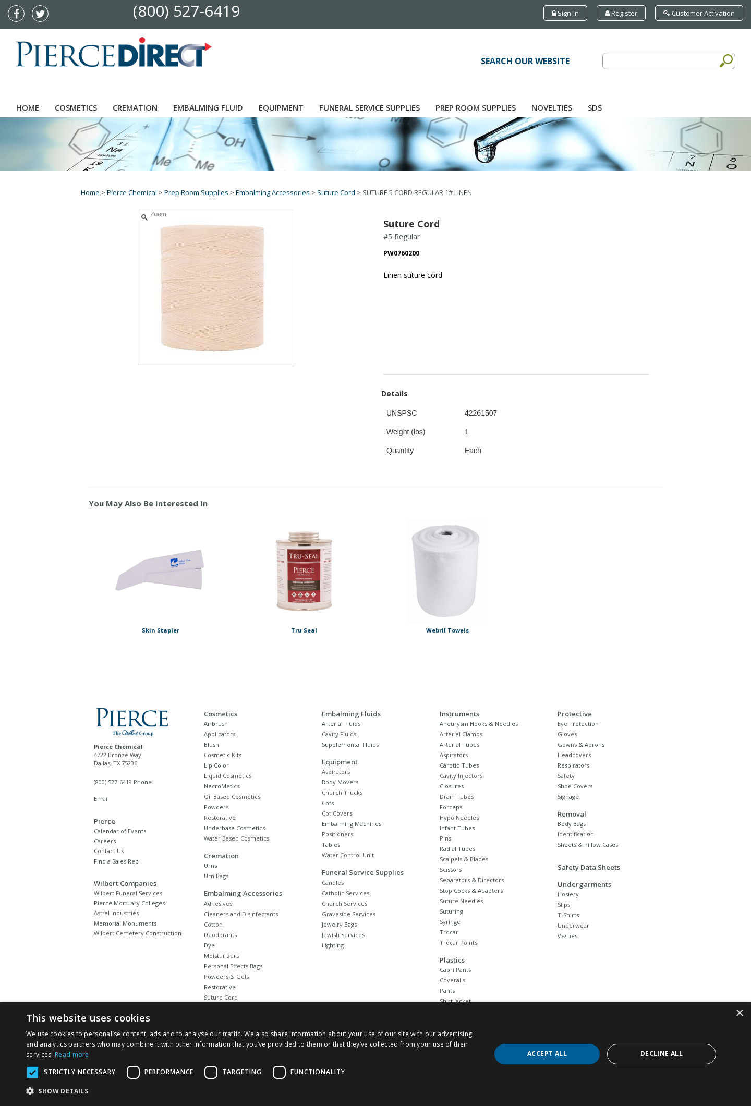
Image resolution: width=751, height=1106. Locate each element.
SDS (595, 107)
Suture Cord (336, 192)
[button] (251, 1091)
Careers (105, 841)
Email (101, 799)
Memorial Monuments (125, 923)
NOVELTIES (551, 107)
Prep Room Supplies (475, 107)
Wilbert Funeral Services (128, 893)
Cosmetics (76, 107)
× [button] (739, 1013)
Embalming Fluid (208, 107)
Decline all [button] (661, 1053)
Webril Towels (447, 630)
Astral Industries (116, 913)
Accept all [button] (547, 1053)
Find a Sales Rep (116, 861)
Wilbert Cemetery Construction (137, 933)
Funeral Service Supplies (369, 107)
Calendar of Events (120, 831)
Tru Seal (304, 630)
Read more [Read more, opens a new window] (72, 1054)
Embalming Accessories (273, 192)
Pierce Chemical (132, 192)
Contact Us (109, 851)
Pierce (104, 821)
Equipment (281, 107)
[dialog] (375, 1054)
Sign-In (565, 13)
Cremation (135, 107)
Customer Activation (699, 13)
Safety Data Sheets (589, 867)
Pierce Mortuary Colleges (129, 903)
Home (27, 107)
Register (621, 13)
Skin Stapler (160, 630)
